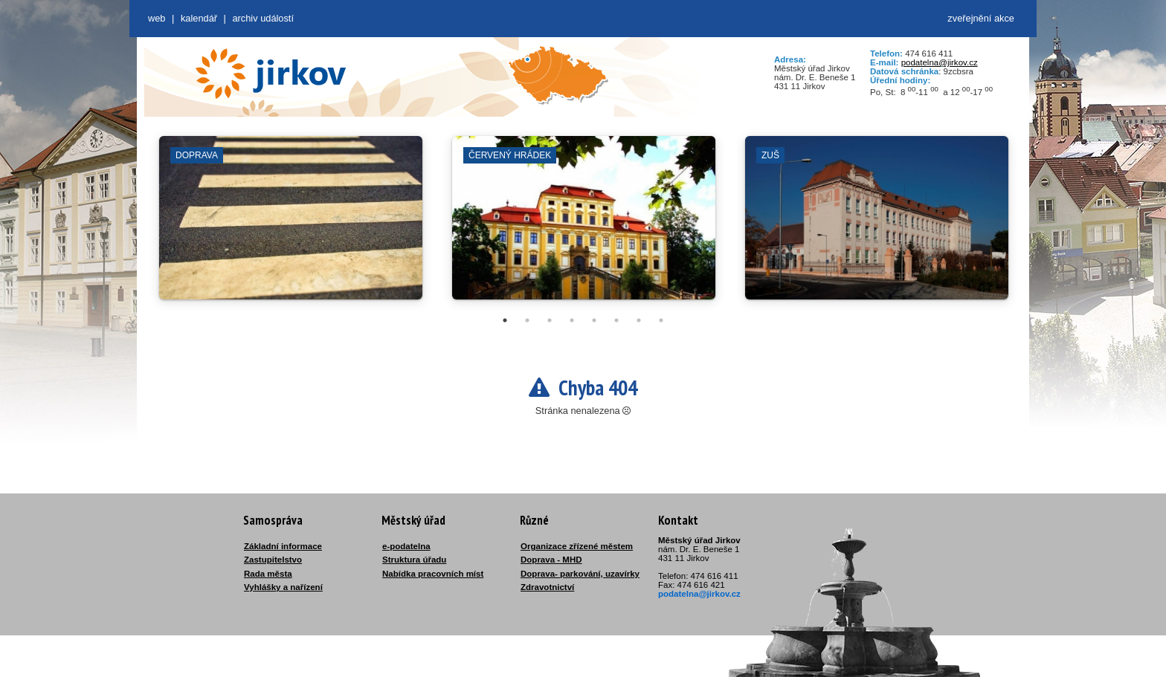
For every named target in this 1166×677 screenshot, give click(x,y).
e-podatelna (406, 546)
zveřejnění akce (980, 18)
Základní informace (283, 546)
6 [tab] (616, 320)
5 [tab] (594, 320)
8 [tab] (661, 320)
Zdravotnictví (547, 587)
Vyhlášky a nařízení (283, 587)
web (156, 18)
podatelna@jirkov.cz (939, 62)
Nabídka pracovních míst (432, 573)
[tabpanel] (290, 225)
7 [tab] (638, 320)
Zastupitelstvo (273, 559)
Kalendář (199, 18)
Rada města (268, 573)
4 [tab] (571, 320)
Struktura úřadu (414, 559)
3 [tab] (549, 320)
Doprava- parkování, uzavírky (580, 573)
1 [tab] (504, 320)
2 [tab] (527, 320)
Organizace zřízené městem (577, 546)
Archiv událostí (263, 18)
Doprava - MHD (551, 559)
